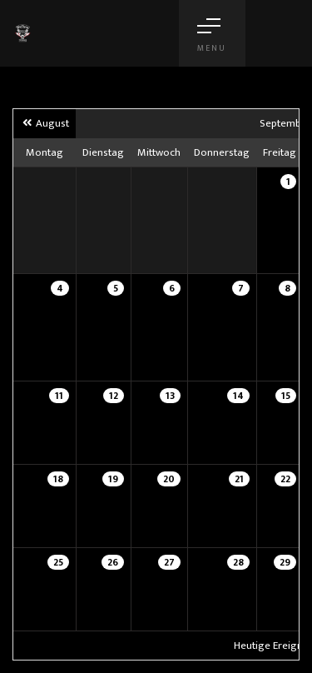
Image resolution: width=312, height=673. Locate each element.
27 (169, 562)
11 (59, 395)
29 (285, 562)
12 (113, 395)
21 (239, 479)
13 (170, 395)
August (44, 123)
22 (285, 479)
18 (58, 479)
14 (238, 395)
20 (169, 479)
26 (112, 562)
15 (285, 395)
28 (238, 562)
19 (113, 479)
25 (58, 562)
